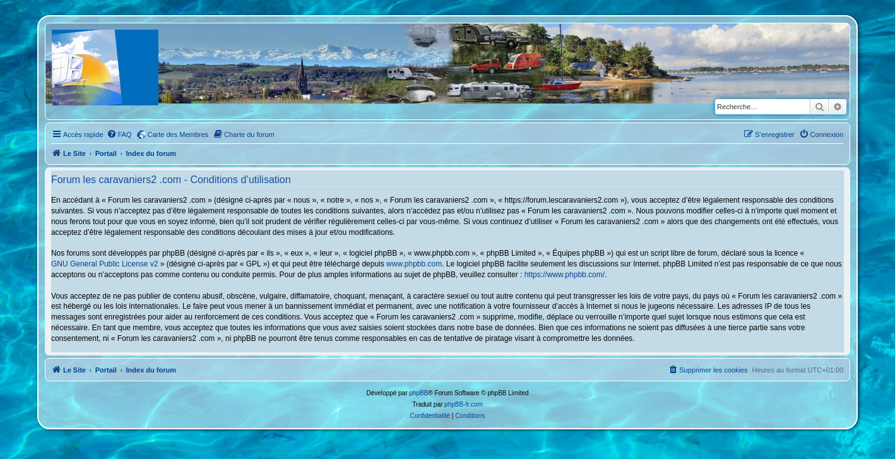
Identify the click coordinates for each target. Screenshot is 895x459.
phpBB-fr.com (463, 404)
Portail (106, 153)
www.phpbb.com (414, 263)
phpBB (418, 393)
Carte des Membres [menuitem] (178, 134)
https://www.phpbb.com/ (565, 274)
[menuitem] (119, 134)
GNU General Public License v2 (104, 263)
